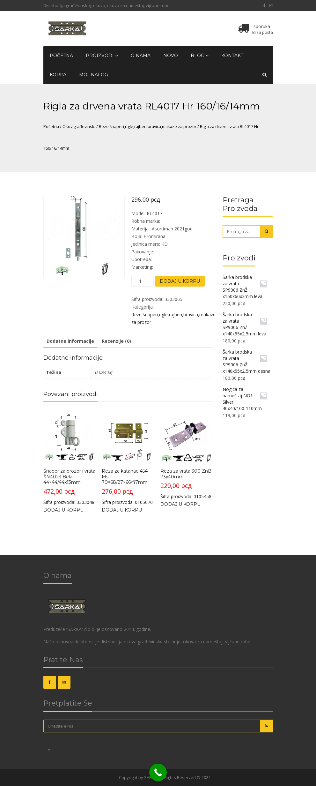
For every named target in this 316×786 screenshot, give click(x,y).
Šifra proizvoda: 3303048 (69, 457)
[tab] (70, 341)
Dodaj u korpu (180, 281)
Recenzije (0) (116, 341)
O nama (141, 55)
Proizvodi (102, 55)
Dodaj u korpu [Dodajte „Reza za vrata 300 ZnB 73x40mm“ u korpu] (180, 504)
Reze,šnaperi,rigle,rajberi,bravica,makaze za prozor (147, 126)
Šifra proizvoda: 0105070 (128, 457)
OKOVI (112, 777)
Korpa (58, 75)
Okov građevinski (78, 126)
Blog (200, 55)
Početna (61, 55)
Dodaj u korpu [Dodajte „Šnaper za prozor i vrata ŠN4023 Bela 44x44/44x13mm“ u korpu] (63, 510)
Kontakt (232, 55)
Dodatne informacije (70, 341)
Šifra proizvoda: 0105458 (186, 455)
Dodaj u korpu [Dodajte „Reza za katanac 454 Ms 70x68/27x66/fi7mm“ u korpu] (122, 510)
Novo (170, 55)
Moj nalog (93, 75)
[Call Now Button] (158, 772)
